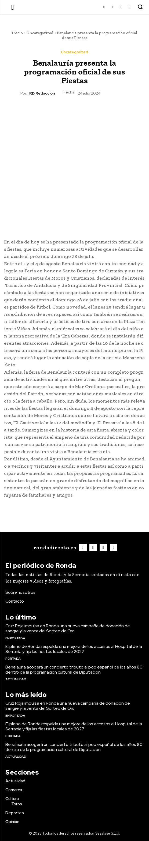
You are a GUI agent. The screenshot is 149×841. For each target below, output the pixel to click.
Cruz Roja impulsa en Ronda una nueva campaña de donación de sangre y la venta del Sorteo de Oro (67, 628)
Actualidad (15, 679)
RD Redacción (42, 93)
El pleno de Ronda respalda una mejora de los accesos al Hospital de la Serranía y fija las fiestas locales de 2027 (73, 649)
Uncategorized (39, 33)
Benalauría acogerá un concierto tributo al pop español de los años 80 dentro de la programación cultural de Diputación (74, 669)
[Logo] (54, 547)
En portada (15, 638)
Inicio (17, 33)
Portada (13, 658)
